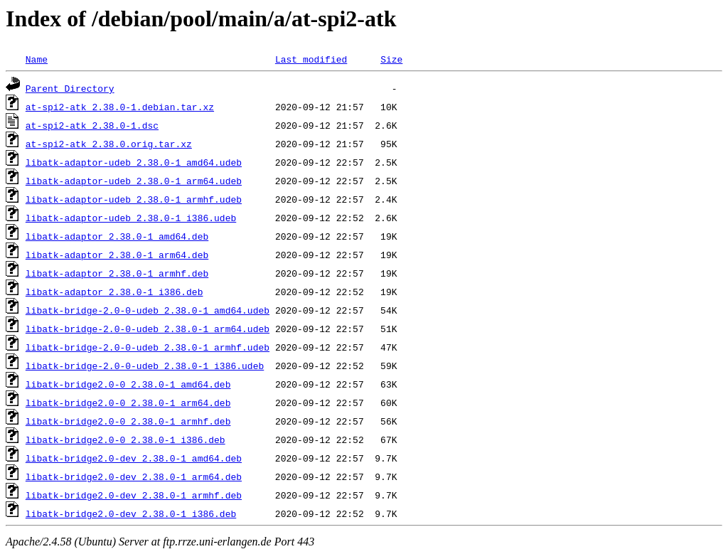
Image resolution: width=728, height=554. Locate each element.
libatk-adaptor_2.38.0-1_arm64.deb (117, 254)
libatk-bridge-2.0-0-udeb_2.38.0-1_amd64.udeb (147, 310)
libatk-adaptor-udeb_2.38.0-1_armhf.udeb (134, 199)
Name (37, 59)
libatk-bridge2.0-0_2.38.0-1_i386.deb (125, 439)
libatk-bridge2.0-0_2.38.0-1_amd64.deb (128, 384)
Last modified (311, 59)
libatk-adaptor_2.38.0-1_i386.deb (114, 291)
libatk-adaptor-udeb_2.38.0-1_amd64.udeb (134, 162)
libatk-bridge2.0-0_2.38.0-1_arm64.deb (128, 402)
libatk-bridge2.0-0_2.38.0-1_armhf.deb (128, 421)
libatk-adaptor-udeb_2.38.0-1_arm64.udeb (134, 180)
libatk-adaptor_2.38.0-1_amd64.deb (117, 236)
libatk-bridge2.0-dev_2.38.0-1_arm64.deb (134, 476)
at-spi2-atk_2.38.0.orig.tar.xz (109, 143)
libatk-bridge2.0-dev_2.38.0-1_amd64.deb (134, 458)
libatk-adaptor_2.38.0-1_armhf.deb (117, 273)
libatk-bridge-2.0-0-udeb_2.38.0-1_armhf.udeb (147, 347)
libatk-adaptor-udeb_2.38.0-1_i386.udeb (131, 217)
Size (391, 59)
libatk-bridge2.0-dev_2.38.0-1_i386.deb (131, 513)
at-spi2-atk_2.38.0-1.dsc (92, 125)
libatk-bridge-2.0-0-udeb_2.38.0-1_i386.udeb (145, 365)
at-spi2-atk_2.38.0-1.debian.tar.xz (120, 106)
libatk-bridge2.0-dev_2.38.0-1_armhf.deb (134, 495)
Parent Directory (70, 88)
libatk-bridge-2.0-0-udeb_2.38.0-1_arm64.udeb (147, 328)
